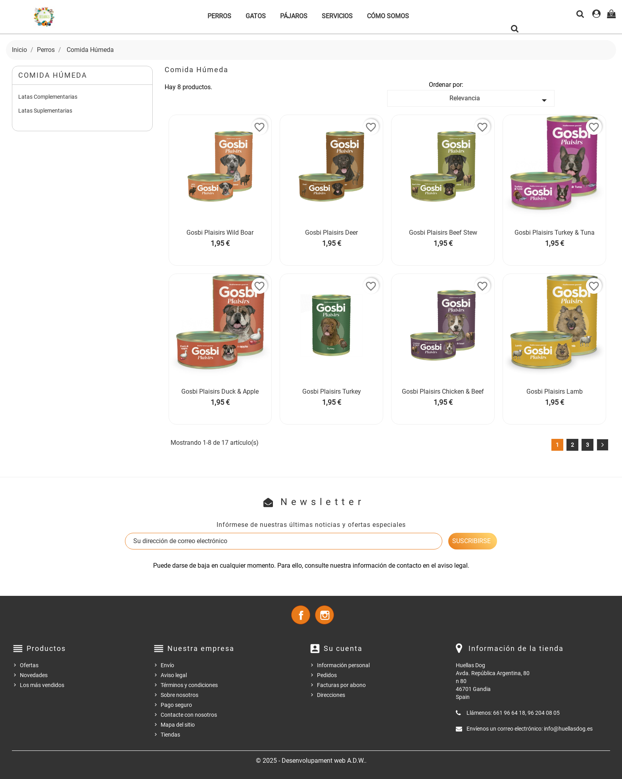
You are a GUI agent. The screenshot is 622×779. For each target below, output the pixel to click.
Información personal (343, 665)
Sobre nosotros (179, 695)
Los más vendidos (42, 685)
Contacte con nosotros (189, 715)
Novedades (34, 675)
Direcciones (331, 695)
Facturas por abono (341, 685)
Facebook (301, 615)
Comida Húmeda (52, 75)
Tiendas (170, 734)
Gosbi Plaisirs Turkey (331, 391)
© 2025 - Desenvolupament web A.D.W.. (311, 760)
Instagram (324, 615)
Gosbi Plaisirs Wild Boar (219, 232)
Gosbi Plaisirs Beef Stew (443, 232)
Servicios (337, 16)
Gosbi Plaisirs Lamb (554, 391)
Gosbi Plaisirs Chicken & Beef (443, 391)
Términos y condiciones (189, 685)
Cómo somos (388, 16)
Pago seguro (176, 705)
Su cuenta (343, 648)
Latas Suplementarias (45, 110)
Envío (167, 665)
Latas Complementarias (47, 97)
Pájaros (293, 16)
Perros (219, 16)
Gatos (256, 16)
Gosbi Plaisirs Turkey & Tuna (554, 232)
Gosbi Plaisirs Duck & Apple (220, 391)
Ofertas (29, 665)
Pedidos (327, 675)
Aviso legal (174, 675)
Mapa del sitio (178, 725)
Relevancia (499, 100)
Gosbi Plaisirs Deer (331, 232)
